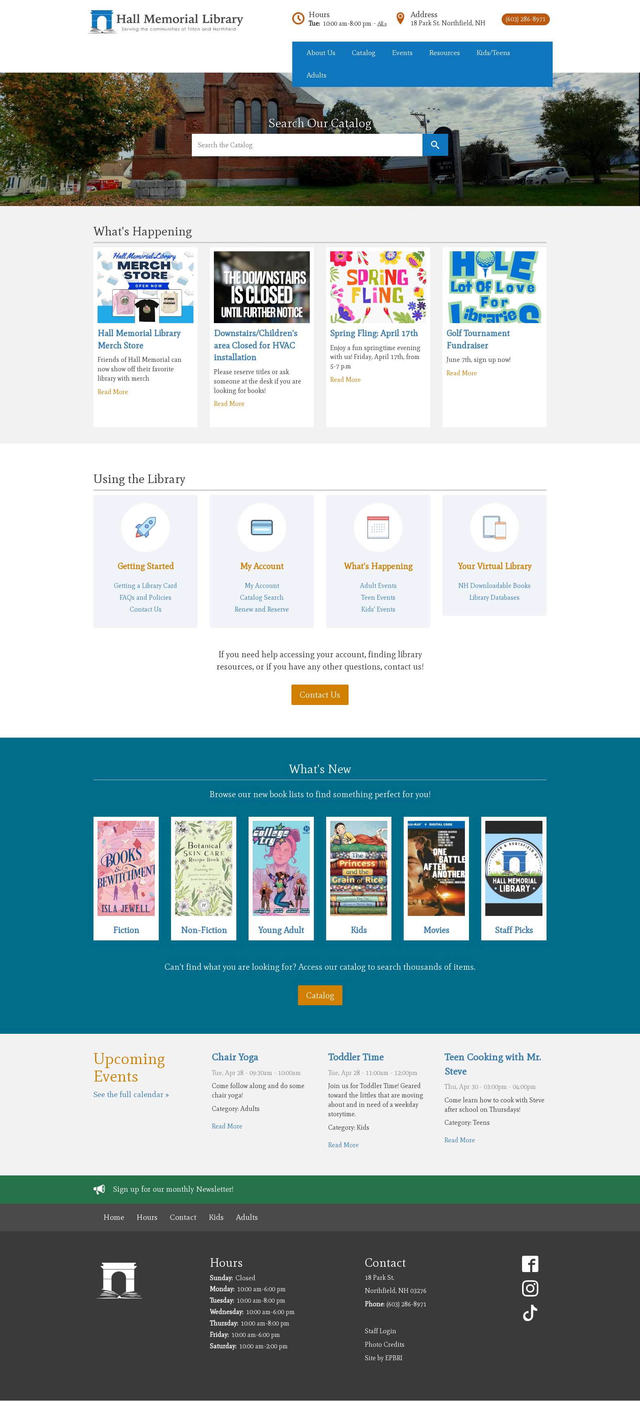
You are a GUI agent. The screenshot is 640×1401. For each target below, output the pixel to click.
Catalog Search (262, 597)
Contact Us (146, 609)
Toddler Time (356, 1057)
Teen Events (378, 597)
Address (424, 14)
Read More (113, 392)
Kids (359, 930)
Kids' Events (378, 609)
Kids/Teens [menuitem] (493, 52)
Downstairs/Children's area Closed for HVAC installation (256, 345)
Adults (247, 1217)
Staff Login (380, 1331)
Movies (436, 930)
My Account (262, 566)
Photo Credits (384, 1344)
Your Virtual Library (494, 566)
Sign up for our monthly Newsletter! (173, 1189)
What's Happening (378, 566)
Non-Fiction (204, 930)
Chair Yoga (235, 1057)
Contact (183, 1217)
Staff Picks (514, 930)
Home (113, 1217)
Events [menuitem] (402, 52)
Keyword (435, 145)
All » (382, 23)
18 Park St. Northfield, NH (448, 23)
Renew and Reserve (262, 609)
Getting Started (146, 566)
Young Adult (281, 930)
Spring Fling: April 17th (374, 333)
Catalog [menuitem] (364, 52)
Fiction (126, 930)
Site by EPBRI (383, 1358)
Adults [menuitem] (317, 75)
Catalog (320, 995)
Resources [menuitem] (444, 52)
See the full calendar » (131, 1094)
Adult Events (378, 586)
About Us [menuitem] (321, 52)
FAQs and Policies (145, 597)
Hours (319, 14)
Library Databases (494, 597)
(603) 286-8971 (526, 19)
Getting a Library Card (145, 586)
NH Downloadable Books (494, 586)
